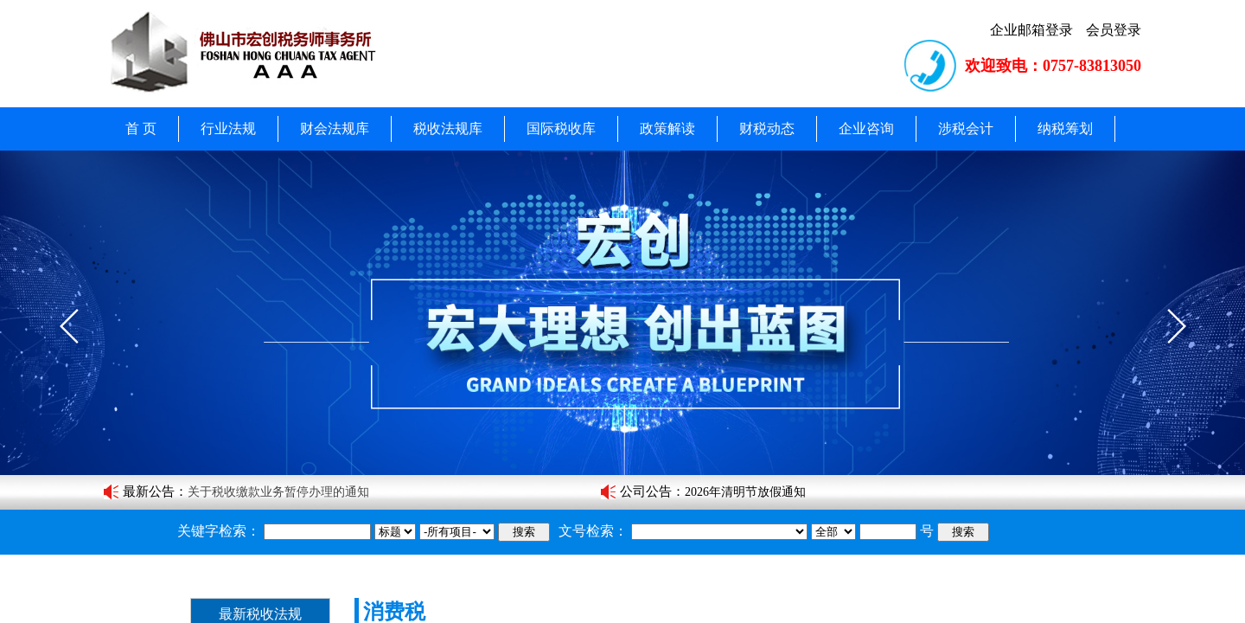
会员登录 (1113, 29)
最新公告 (149, 491)
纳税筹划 (1065, 128)
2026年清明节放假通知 (745, 491)
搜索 (524, 531)
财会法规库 (334, 128)
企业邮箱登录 (1031, 29)
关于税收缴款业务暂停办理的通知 (278, 491)
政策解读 (667, 128)
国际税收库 (561, 128)
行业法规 (228, 128)
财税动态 (767, 128)
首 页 (140, 128)
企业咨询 (866, 128)
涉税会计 (965, 128)
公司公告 (646, 491)
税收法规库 (447, 128)
